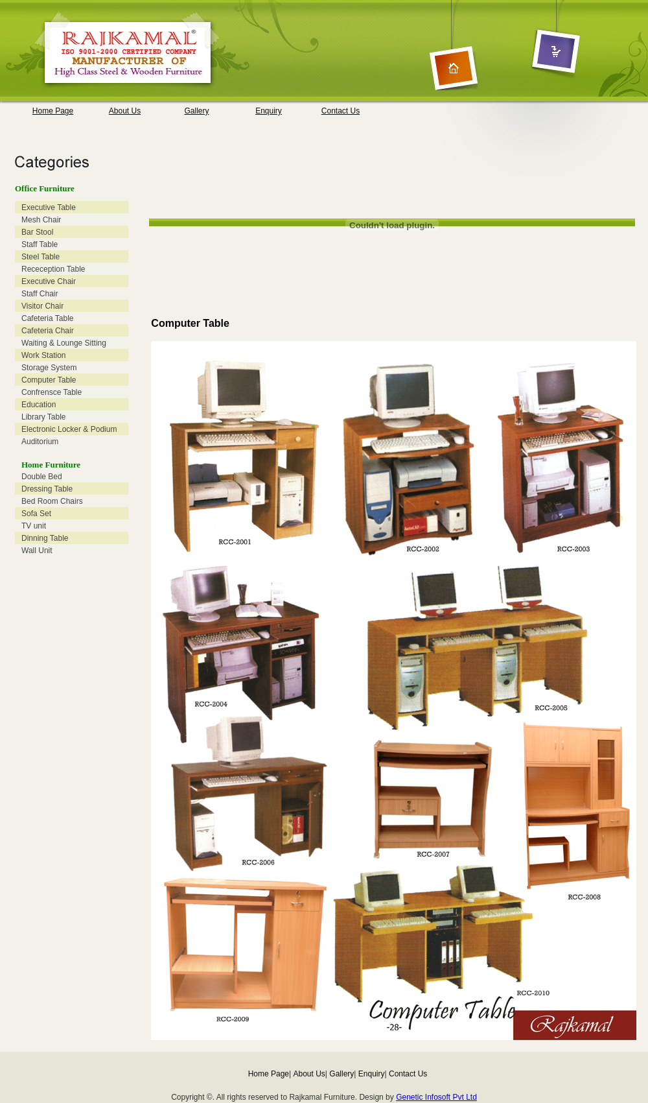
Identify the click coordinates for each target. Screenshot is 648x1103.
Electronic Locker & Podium (69, 429)
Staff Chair (39, 293)
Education (38, 404)
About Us (125, 110)
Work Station (43, 355)
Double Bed (41, 476)
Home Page (52, 110)
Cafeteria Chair (47, 330)
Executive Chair (48, 281)
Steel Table (40, 256)
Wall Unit (36, 550)
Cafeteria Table (47, 318)
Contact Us (340, 110)
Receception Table (53, 269)
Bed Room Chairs (52, 501)
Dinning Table (45, 538)
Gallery (196, 110)
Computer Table (48, 380)
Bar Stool (37, 232)
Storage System (48, 367)
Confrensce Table (51, 392)
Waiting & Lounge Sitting (63, 343)
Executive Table (48, 207)
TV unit (33, 525)
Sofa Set (36, 513)
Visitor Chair (42, 306)
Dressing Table (47, 488)
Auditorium (39, 441)
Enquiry (268, 110)
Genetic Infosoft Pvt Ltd (436, 1097)
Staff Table (39, 244)
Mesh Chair (41, 219)
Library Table (43, 416)
